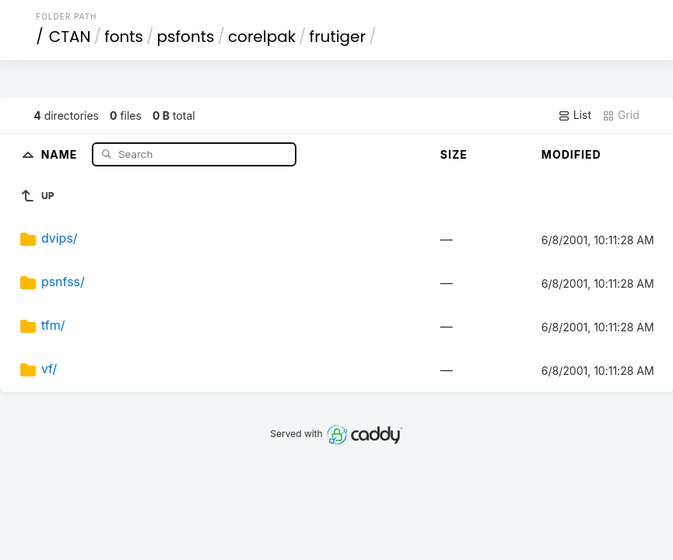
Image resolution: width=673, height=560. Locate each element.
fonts (123, 36)
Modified (571, 154)
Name (61, 153)
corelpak (262, 36)
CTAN (70, 36)
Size (454, 154)
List (574, 115)
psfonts (186, 36)
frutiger (338, 36)
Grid (621, 115)
